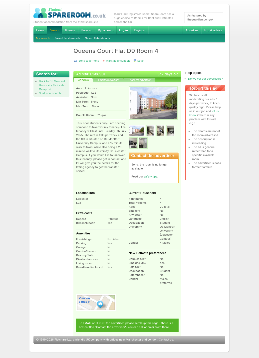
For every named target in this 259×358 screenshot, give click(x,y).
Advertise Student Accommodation (86, 30)
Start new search (50, 93)
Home (40, 30)
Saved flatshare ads (67, 38)
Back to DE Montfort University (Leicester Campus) (52, 85)
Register (140, 30)
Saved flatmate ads (97, 38)
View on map (96, 302)
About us (192, 30)
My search (43, 38)
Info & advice (213, 30)
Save (140, 60)
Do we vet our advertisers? (205, 78)
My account (105, 30)
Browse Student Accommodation (70, 30)
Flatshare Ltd (62, 339)
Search (54, 30)
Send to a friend (88, 60)
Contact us (166, 339)
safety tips (150, 176)
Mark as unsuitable (118, 60)
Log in (123, 30)
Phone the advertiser (139, 80)
